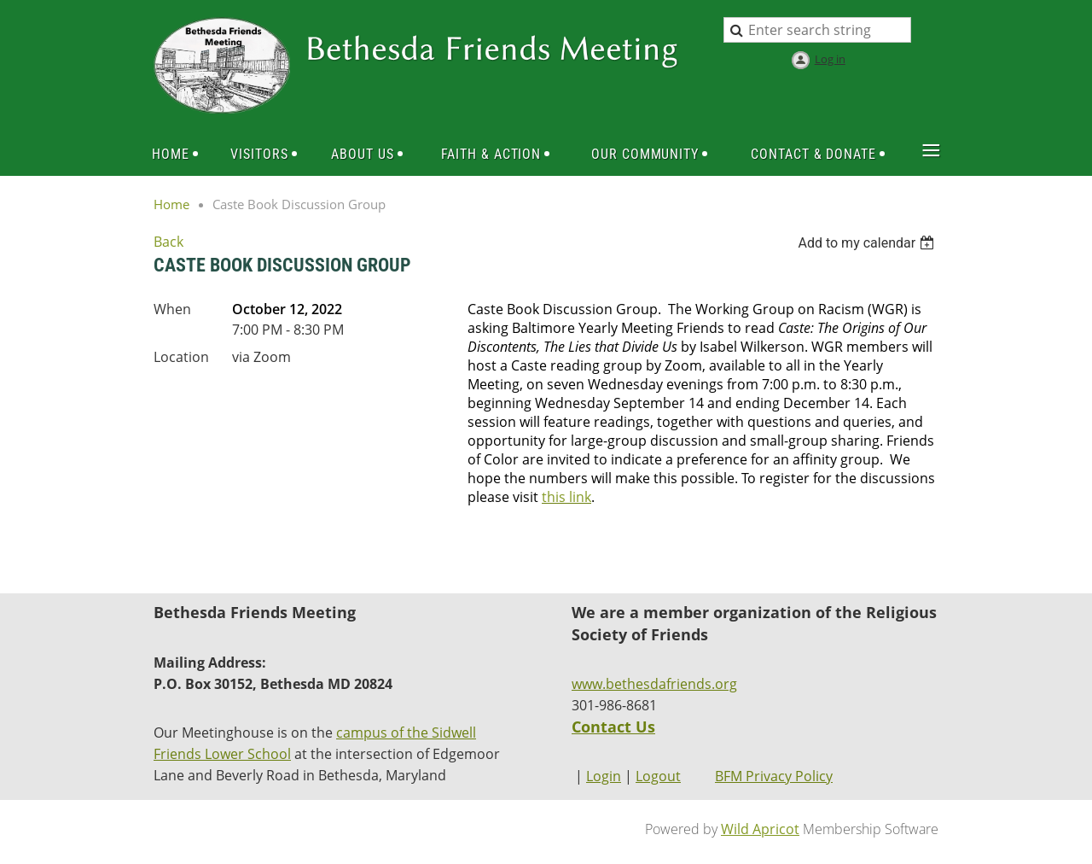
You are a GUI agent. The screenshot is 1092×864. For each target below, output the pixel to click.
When (172, 309)
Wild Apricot (760, 829)
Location (181, 356)
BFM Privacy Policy (774, 776)
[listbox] (868, 243)
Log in (830, 59)
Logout (658, 776)
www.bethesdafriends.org (654, 683)
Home (171, 204)
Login (603, 776)
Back (168, 241)
